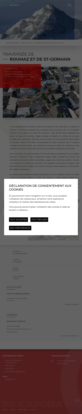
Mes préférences (20, 228)
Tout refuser (39, 219)
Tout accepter (18, 219)
